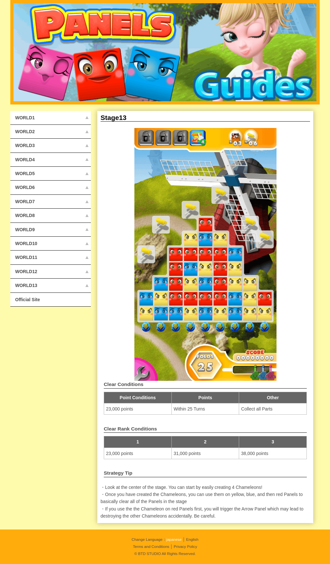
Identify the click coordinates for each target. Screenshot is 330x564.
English (192, 539)
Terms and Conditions (151, 546)
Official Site (27, 299)
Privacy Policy (185, 546)
